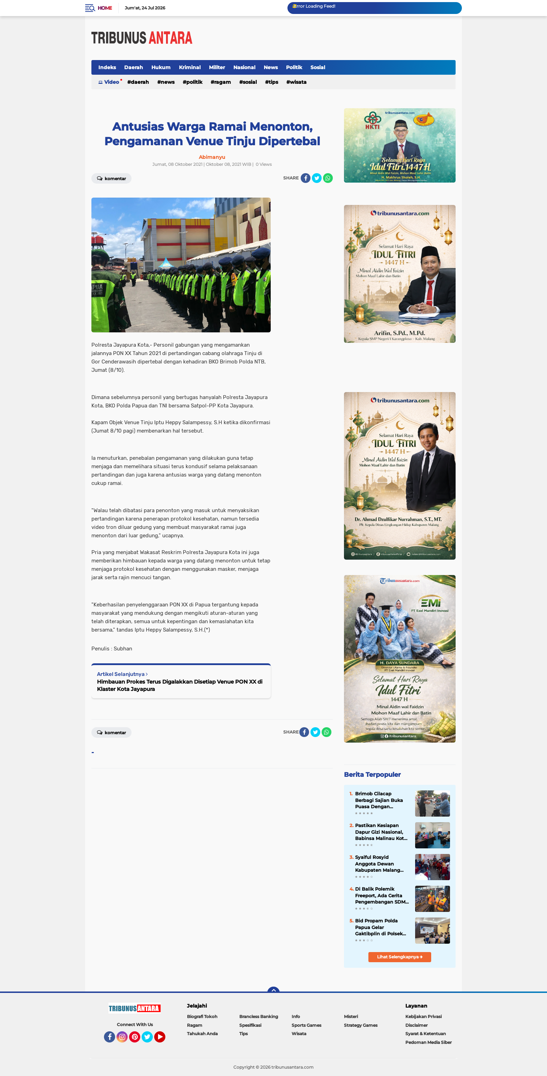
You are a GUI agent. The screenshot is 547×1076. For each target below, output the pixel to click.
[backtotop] (273, 993)
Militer (217, 67)
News (271, 67)
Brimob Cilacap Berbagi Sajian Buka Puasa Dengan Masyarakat (379, 800)
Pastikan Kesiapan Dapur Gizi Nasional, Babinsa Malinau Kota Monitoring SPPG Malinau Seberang (381, 832)
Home (105, 8)
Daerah (133, 67)
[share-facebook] (305, 178)
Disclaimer (416, 1025)
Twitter (150, 1040)
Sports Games (306, 1025)
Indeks (107, 67)
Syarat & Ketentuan (425, 1033)
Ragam (222, 82)
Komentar (111, 178)
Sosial (317, 67)
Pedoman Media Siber (428, 1042)
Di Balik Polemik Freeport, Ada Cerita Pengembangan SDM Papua (380, 895)
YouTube (164, 1040)
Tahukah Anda (202, 1033)
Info (296, 1016)
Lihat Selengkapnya (400, 956)
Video (111, 82)
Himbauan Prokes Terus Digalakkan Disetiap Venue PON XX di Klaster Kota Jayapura (179, 685)
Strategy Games (360, 1025)
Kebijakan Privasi (423, 1016)
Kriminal (190, 67)
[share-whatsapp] (328, 178)
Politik (294, 67)
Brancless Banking (258, 1016)
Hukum (161, 67)
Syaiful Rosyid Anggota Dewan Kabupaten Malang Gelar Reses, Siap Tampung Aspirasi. (377, 863)
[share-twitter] (317, 178)
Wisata (298, 82)
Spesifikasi (250, 1025)
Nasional (244, 67)
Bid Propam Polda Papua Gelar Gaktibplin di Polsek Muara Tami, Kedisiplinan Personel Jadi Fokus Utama (380, 927)
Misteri (351, 1016)
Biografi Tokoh (202, 1016)
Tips (273, 82)
